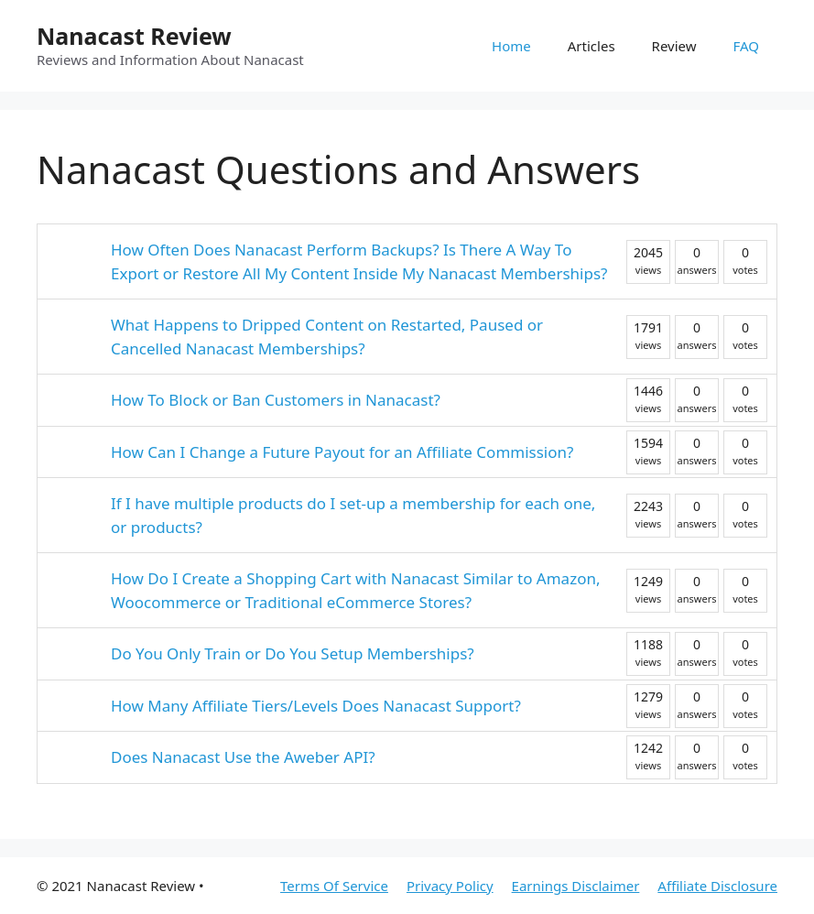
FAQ (746, 46)
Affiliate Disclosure (717, 885)
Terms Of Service (334, 885)
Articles (591, 46)
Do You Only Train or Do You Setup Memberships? (292, 653)
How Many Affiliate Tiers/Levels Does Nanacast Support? (316, 705)
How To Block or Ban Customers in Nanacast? (275, 399)
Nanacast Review (134, 35)
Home (511, 46)
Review (674, 46)
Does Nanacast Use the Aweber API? (243, 756)
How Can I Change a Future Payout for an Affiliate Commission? (342, 451)
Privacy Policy (450, 885)
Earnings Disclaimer (576, 885)
